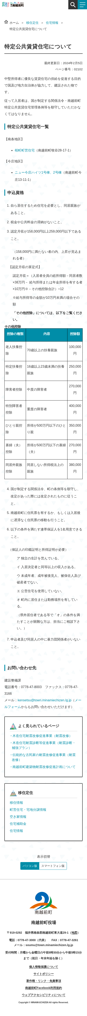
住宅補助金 (18, 823)
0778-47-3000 (27, 940)
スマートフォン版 (53, 865)
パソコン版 (30, 865)
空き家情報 (18, 816)
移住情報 (16, 802)
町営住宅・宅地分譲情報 (28, 809)
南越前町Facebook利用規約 (43, 988)
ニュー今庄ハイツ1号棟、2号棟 (38, 172)
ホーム (14, 22)
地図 (74, 932)
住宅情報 (52, 22)
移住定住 (32, 22)
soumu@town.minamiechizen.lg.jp (49, 945)
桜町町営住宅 (25, 150)
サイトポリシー (43, 973)
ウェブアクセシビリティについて (43, 995)
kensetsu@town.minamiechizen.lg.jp (44, 700)
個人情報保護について (43, 966)
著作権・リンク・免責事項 (43, 980)
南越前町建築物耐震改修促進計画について (44, 767)
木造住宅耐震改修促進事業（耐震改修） (42, 736)
